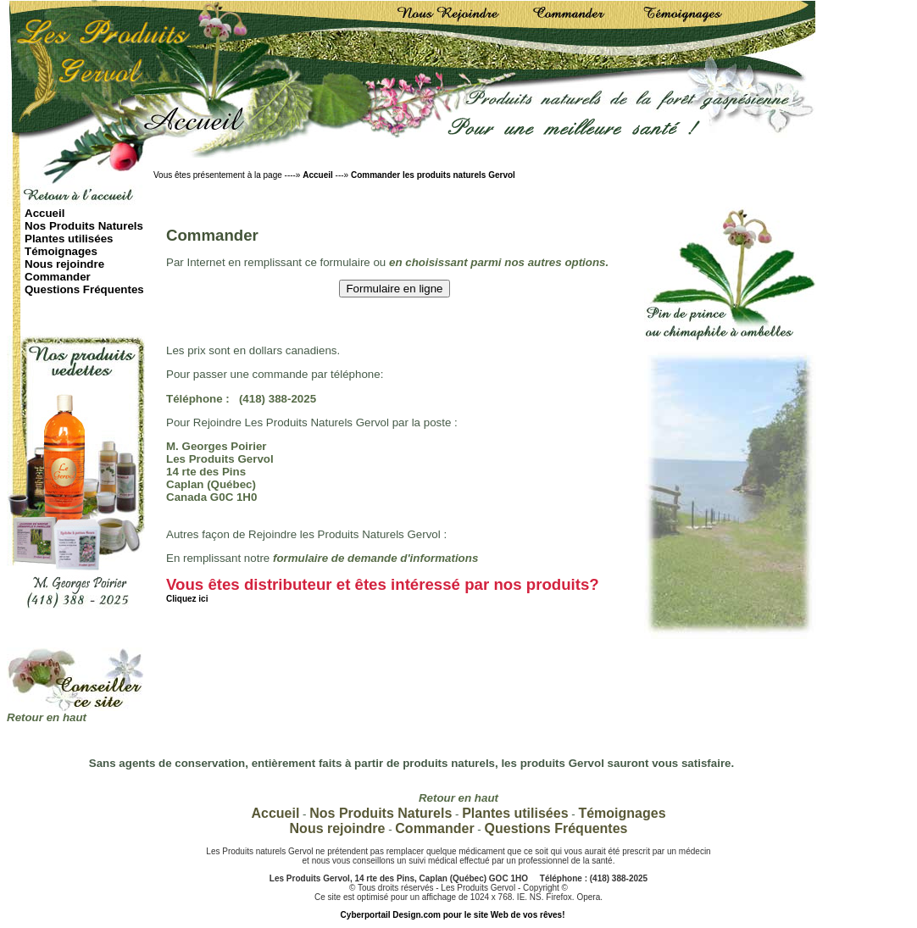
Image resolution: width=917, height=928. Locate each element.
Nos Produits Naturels (84, 225)
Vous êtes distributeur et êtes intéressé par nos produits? (382, 589)
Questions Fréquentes (84, 289)
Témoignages (61, 251)
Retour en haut (46, 717)
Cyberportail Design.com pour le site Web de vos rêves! (453, 915)
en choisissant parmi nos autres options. (499, 262)
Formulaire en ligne (394, 288)
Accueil (318, 175)
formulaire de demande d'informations (375, 558)
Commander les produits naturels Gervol (433, 175)
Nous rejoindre (64, 264)
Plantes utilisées (69, 238)
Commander (58, 276)
